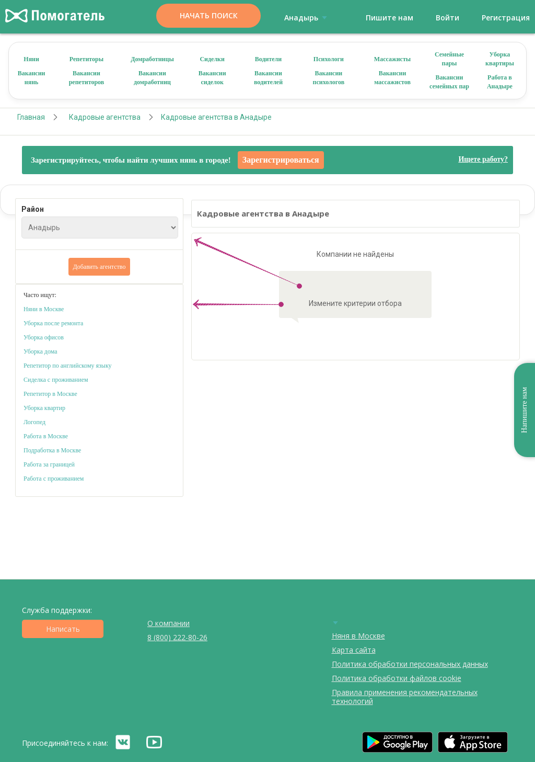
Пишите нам (389, 17)
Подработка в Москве (52, 450)
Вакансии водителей (268, 78)
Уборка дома (40, 351)
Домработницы (152, 59)
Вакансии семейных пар (449, 82)
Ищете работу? (483, 159)
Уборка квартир (44, 408)
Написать (63, 629)
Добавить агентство (99, 266)
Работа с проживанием (54, 478)
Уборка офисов (44, 337)
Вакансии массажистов (392, 78)
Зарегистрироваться (280, 159)
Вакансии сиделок (212, 78)
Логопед (34, 422)
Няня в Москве (358, 635)
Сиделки (212, 59)
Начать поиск (209, 15)
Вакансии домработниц (152, 78)
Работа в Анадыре (500, 82)
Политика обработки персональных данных (410, 663)
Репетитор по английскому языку (68, 365)
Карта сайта (354, 649)
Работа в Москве (46, 436)
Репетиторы (86, 59)
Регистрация (506, 17)
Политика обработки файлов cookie (396, 678)
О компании (168, 623)
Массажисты (392, 59)
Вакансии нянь (31, 78)
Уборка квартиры (499, 59)
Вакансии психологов (329, 78)
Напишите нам (524, 410)
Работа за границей (49, 464)
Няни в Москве (44, 309)
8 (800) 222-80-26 (177, 637)
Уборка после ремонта (53, 323)
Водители (268, 59)
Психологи (328, 59)
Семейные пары (449, 59)
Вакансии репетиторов (86, 78)
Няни (31, 59)
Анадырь (307, 17)
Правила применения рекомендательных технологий (405, 697)
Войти (447, 17)
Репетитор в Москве (50, 393)
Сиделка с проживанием (56, 379)
